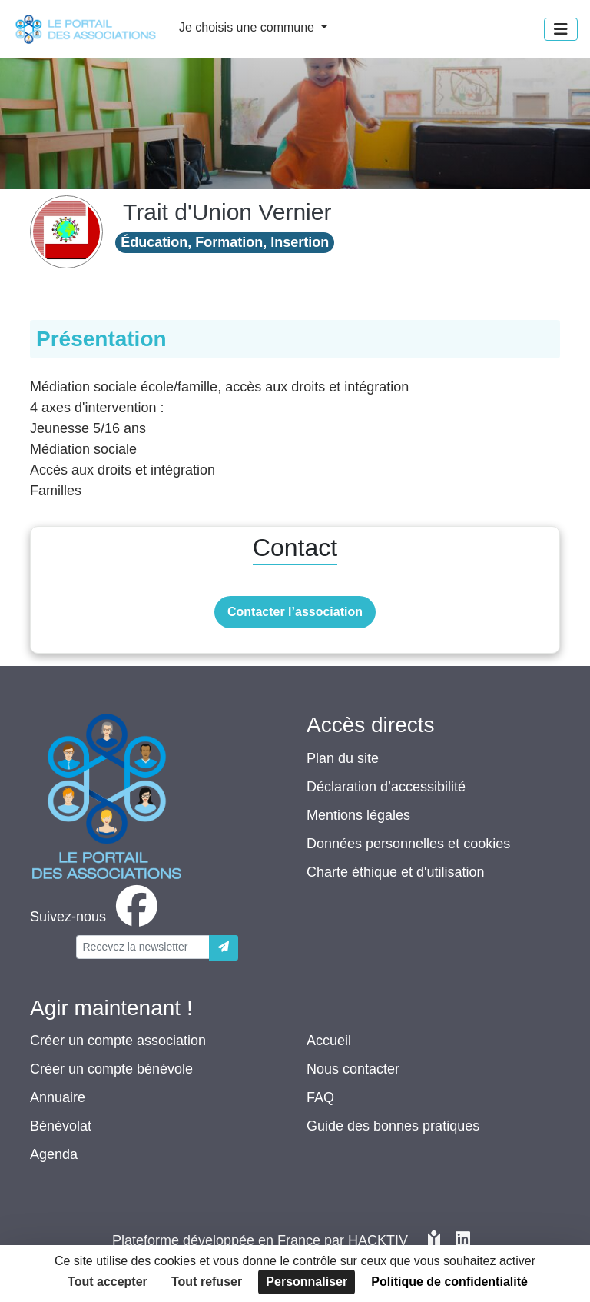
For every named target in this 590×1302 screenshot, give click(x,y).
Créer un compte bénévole (111, 1069)
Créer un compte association (118, 1040)
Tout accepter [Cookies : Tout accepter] (108, 1281)
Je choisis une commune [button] (248, 27)
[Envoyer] (223, 948)
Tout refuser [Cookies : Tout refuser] (206, 1281)
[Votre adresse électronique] (143, 947)
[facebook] (97, 916)
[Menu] (561, 29)
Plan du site (343, 758)
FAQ (320, 1097)
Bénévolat (60, 1126)
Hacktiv (378, 1240)
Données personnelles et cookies (408, 843)
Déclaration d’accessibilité (386, 786)
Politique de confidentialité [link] (449, 1281)
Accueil (329, 1040)
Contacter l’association (295, 611)
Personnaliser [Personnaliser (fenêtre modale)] (306, 1281)
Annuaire (57, 1097)
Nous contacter (353, 1069)
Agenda (54, 1154)
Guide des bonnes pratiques (393, 1126)
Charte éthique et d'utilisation (396, 872)
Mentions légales (358, 815)
